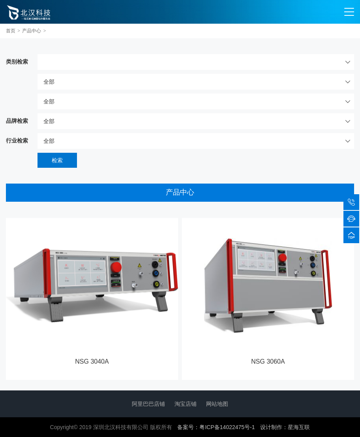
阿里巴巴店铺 (148, 404)
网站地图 (217, 404)
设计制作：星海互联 (285, 427)
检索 (57, 160)
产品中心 (31, 31)
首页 (10, 31)
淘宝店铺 (185, 404)
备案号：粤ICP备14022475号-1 (216, 427)
